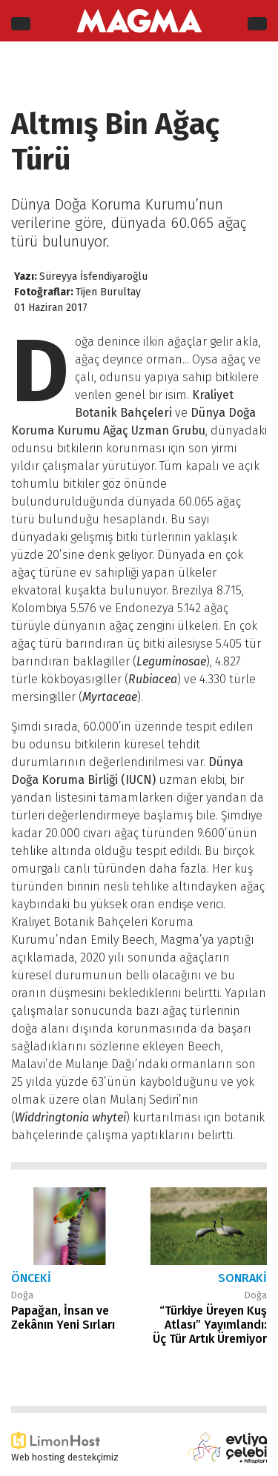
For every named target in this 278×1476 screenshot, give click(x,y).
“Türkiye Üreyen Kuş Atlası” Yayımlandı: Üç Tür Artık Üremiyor (210, 1325)
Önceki (31, 1278)
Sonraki (242, 1278)
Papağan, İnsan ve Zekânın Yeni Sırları (63, 1318)
